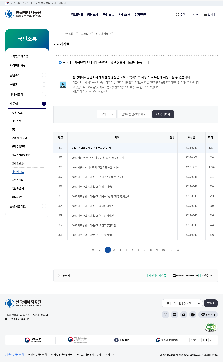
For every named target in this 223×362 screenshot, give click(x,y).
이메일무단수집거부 (61, 354)
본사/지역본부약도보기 (89, 354)
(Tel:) (210, 275)
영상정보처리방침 (37, 354)
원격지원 (109, 354)
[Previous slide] (199, 340)
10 (163, 250)
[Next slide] (210, 340)
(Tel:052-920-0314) (187, 275)
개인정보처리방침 (14, 354)
